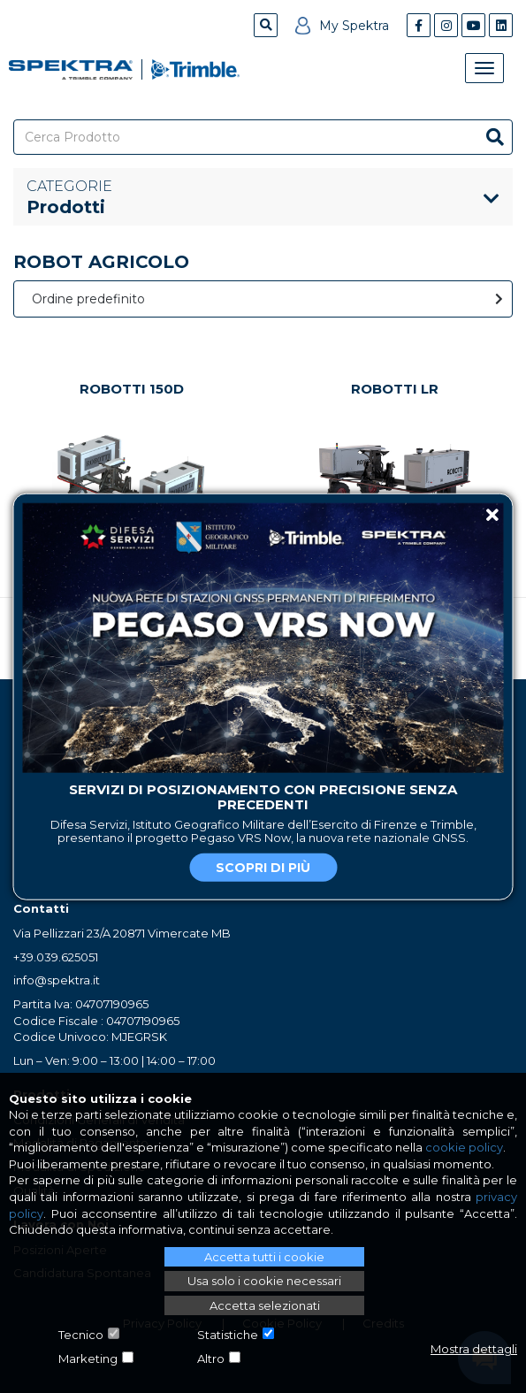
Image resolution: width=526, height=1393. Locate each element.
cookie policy (464, 1147)
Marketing (88, 1358)
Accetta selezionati (265, 1305)
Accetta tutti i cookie (264, 1257)
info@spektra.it (56, 980)
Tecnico (80, 1335)
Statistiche (227, 1335)
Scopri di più (263, 868)
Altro (211, 1358)
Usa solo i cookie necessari (264, 1281)
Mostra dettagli (474, 1349)
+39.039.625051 (55, 957)
